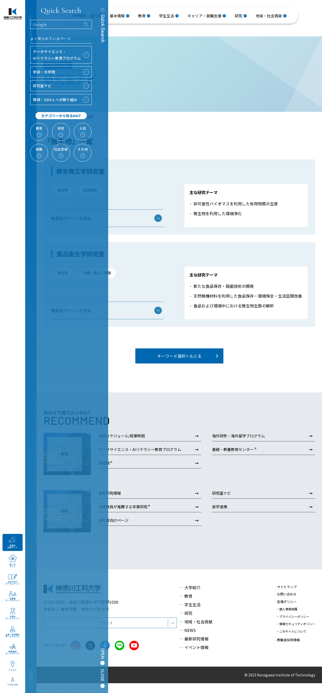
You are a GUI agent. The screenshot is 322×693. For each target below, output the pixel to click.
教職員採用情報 (287, 639)
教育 (185, 606)
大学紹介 (189, 597)
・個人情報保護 (286, 617)
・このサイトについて (291, 632)
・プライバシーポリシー (292, 622)
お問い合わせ (286, 604)
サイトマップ (286, 596)
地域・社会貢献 (196, 631)
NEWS (187, 640)
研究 (185, 623)
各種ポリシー (286, 611)
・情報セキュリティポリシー (295, 627)
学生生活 (189, 614)
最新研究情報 (194, 648)
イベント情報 (194, 657)
